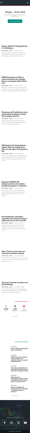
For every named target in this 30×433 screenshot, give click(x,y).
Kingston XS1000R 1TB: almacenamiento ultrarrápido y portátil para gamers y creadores (14, 184)
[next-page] (5, 296)
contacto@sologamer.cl (17, 417)
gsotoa (11, 50)
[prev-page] (3, 296)
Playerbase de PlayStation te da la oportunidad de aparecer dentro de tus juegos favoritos (15, 114)
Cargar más (15, 395)
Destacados (5, 50)
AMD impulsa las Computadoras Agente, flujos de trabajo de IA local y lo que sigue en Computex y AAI (15, 148)
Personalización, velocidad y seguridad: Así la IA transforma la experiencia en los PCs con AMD (14, 219)
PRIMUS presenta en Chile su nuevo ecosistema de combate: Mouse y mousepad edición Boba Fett (14, 80)
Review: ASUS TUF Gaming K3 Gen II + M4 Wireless (19, 349)
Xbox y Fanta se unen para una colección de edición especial (13, 252)
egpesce (11, 153)
